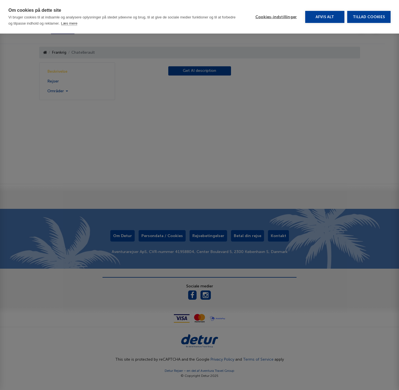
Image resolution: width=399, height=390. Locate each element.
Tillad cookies (369, 17)
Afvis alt (325, 17)
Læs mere (69, 23)
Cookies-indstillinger (276, 17)
